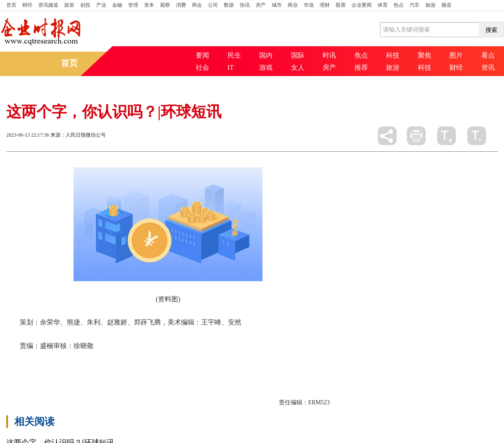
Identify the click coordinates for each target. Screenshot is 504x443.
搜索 (491, 29)
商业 (293, 5)
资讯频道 (48, 5)
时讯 (329, 55)
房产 (261, 5)
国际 (297, 55)
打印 (416, 136)
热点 (399, 5)
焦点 (361, 55)
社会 (202, 67)
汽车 (415, 5)
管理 (133, 5)
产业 (101, 5)
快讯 (245, 5)
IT (231, 67)
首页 (11, 5)
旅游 (430, 5)
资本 (149, 5)
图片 (456, 55)
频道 (446, 5)
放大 (446, 136)
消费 (181, 5)
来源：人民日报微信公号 (78, 135)
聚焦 (424, 55)
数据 (229, 5)
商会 (197, 5)
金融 (117, 5)
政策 (69, 5)
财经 (27, 5)
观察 (165, 5)
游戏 (266, 67)
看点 (488, 55)
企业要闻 (362, 5)
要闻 (202, 55)
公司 (213, 5)
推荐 (361, 67)
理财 (325, 5)
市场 (309, 5)
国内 (266, 55)
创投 (85, 5)
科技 (392, 55)
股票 (341, 5)
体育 (383, 5)
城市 (277, 5)
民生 (234, 55)
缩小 (476, 136)
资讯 (488, 67)
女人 (297, 67)
